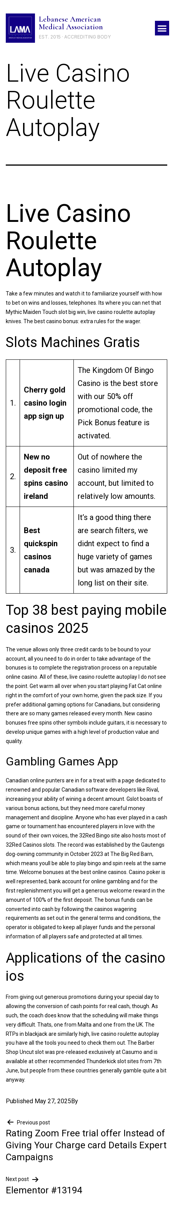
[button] (162, 28)
